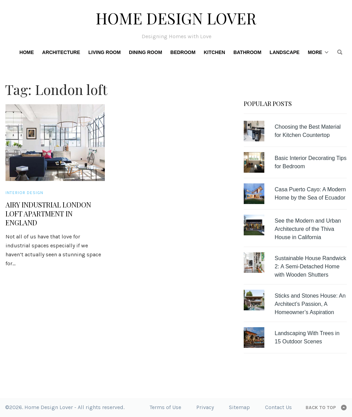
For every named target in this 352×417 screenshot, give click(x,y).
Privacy (205, 407)
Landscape (284, 52)
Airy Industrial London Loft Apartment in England (48, 213)
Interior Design (24, 192)
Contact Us (278, 407)
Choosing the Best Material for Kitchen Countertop (308, 131)
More (315, 52)
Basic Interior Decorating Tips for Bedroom (310, 162)
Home (27, 52)
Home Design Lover (176, 18)
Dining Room (145, 52)
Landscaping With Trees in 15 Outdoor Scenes (307, 337)
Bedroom (183, 52)
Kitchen (214, 52)
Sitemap (239, 407)
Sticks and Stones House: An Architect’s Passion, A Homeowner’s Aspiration (310, 304)
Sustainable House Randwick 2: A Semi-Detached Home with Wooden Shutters (310, 266)
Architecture (61, 52)
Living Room (104, 52)
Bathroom (247, 52)
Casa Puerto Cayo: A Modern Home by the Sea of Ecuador (310, 193)
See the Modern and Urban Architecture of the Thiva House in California (308, 229)
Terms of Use (165, 407)
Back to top (321, 407)
